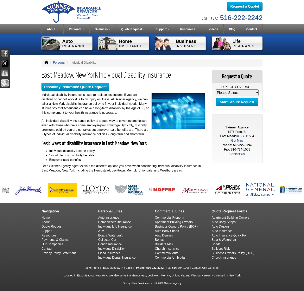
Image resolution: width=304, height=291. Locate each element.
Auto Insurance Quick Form (231, 235)
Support (46, 231)
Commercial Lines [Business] (169, 211)
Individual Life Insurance (115, 226)
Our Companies (52, 244)
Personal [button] (76, 29)
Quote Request (51, 226)
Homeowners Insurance (114, 222)
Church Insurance (167, 248)
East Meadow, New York (92, 275)
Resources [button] (189, 29)
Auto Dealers (164, 235)
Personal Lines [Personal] (110, 211)
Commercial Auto (167, 253)
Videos (213, 29)
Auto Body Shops (167, 231)
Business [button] (103, 29)
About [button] (52, 29)
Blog (232, 29)
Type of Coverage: (237, 87)
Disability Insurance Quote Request (75, 87)
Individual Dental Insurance (117, 257)
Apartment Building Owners (174, 222)
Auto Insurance (108, 217)
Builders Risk (164, 244)
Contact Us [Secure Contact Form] (237, 154)
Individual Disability (111, 248)
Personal (59, 62)
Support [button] (162, 29)
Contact (251, 29)
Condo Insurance (110, 244)
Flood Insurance (109, 253)
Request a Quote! (244, 6)
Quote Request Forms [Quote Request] (229, 211)
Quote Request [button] (133, 29)
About (45, 222)
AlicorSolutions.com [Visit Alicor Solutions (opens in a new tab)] (142, 283)
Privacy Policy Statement (58, 253)
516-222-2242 (241, 17)
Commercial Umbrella (170, 257)
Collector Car (107, 239)
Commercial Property (169, 217)
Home (45, 217)
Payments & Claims (55, 239)
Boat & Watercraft (110, 235)
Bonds (159, 239)
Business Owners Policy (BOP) (176, 226)
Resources (48, 235)
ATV (101, 231)
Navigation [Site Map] (50, 211)
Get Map (237, 140)
